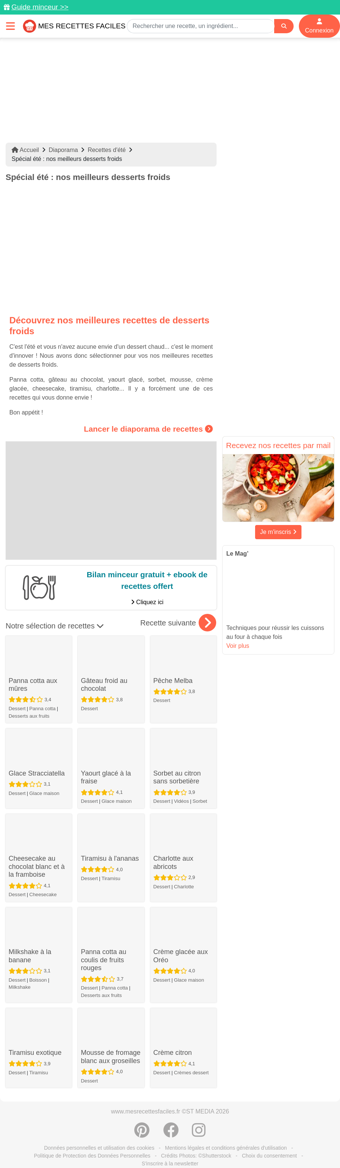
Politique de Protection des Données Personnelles (92, 1156)
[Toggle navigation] (10, 26)
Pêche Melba (173, 680)
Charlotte (184, 886)
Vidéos (181, 801)
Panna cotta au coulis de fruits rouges (103, 960)
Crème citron (172, 1052)
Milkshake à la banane (30, 956)
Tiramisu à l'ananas (110, 858)
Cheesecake (42, 894)
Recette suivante (178, 622)
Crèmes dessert (191, 1072)
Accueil (25, 150)
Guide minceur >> (39, 7)
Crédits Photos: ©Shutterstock (196, 1156)
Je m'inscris (278, 532)
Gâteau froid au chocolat (104, 685)
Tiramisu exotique (35, 1052)
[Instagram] (199, 1134)
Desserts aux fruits (29, 716)
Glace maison (44, 793)
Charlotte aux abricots (173, 862)
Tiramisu (111, 878)
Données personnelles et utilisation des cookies (99, 1148)
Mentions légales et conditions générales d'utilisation (226, 1148)
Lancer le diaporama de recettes (148, 429)
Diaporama (63, 150)
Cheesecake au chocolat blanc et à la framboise (37, 866)
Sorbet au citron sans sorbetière (177, 777)
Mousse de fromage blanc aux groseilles (110, 1057)
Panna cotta (42, 708)
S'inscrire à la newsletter (170, 1164)
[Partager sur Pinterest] (142, 1134)
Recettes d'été (107, 150)
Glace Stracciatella (37, 773)
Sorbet (200, 801)
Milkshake (20, 987)
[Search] (284, 26)
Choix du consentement (269, 1156)
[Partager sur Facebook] (171, 1134)
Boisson (38, 980)
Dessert (17, 708)
